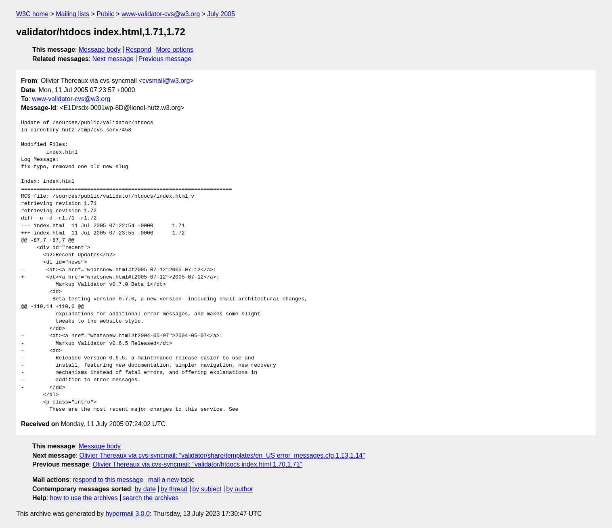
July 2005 (221, 14)
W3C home (32, 14)
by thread (174, 489)
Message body (100, 49)
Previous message (165, 58)
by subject (206, 489)
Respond (138, 49)
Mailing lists (72, 14)
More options (175, 49)
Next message (113, 58)
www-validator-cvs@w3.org (161, 14)
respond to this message (108, 479)
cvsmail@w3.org (166, 80)
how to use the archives (84, 497)
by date (144, 489)
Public (105, 14)
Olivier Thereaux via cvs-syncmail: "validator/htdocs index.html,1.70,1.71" (197, 464)
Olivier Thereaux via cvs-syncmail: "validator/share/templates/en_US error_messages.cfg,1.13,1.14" (222, 455)
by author (239, 489)
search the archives (151, 497)
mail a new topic (171, 479)
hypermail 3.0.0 (127, 513)
